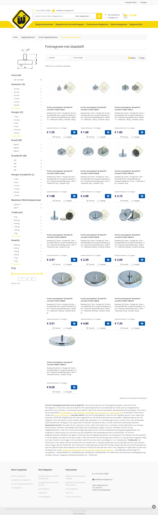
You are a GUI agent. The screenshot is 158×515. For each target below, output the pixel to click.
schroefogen (104, 412)
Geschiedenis (43, 489)
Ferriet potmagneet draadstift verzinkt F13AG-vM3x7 (93, 108)
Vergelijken (111, 18)
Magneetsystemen (44, 24)
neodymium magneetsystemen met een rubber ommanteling (87, 450)
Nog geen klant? (131, 2)
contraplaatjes (116, 412)
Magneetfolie (136, 24)
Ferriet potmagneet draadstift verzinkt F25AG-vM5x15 (127, 172)
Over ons (69, 492)
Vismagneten (16, 487)
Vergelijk (69, 137)
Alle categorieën (82, 16)
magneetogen (92, 412)
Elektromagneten (119, 24)
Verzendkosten (71, 489)
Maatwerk (42, 492)
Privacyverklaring (79, 513)
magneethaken (65, 412)
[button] (74, 132)
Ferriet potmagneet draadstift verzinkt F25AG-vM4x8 (93, 172)
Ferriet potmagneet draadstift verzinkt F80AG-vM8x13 (60, 363)
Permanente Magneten (97, 24)
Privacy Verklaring (73, 496)
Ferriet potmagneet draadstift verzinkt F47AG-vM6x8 (60, 299)
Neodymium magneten (20, 480)
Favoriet (58, 137)
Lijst (142, 58)
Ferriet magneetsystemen (22, 484)
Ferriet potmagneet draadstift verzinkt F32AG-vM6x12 (127, 236)
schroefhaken (79, 412)
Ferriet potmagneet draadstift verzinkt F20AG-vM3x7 (60, 172)
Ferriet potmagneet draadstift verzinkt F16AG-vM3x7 (127, 108)
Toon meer (16, 108)
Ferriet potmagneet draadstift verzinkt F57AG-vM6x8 (93, 299)
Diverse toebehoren (62, 415)
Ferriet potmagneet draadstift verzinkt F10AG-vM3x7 (60, 108)
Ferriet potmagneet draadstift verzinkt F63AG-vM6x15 (127, 299)
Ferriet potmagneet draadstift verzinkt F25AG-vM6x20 (60, 236)
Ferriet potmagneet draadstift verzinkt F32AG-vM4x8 (93, 236)
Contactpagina (44, 496)
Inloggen (143, 2)
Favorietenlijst (112, 15)
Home (15, 37)
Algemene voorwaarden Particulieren (75, 483)
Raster (132, 58)
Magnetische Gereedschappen (70, 24)
